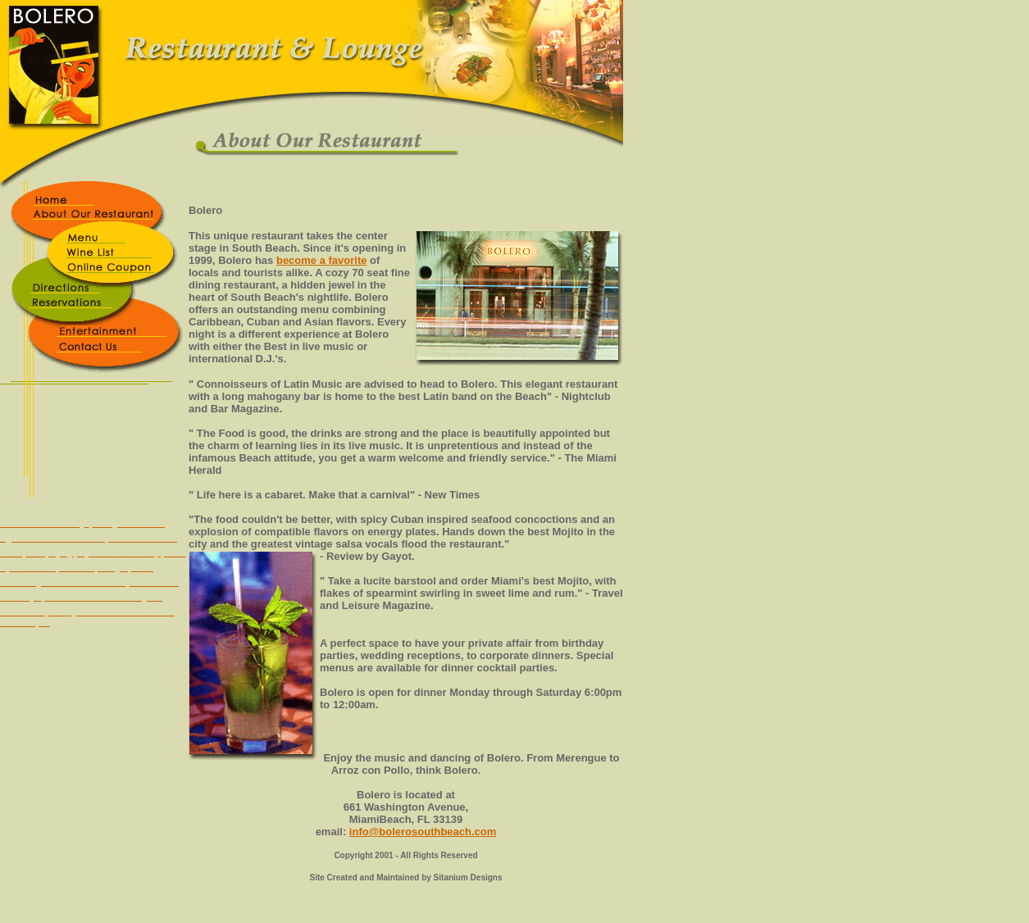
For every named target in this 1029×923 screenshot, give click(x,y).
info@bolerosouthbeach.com (423, 831)
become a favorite (321, 260)
